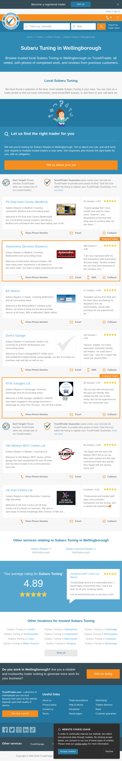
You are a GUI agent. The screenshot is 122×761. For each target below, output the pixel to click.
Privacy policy (49, 705)
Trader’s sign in (112, 11)
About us (47, 700)
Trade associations (78, 700)
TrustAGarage (37, 744)
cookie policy (81, 744)
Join (80, 4)
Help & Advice (76, 705)
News (98, 709)
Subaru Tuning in (21, 629)
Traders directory (104, 705)
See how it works (20, 713)
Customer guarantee (106, 713)
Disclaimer (74, 709)
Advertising (101, 700)
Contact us (48, 709)
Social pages (75, 713)
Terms (46, 713)
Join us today (103, 673)
